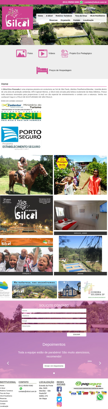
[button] (8, 363)
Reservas (53, 20)
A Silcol (49, 16)
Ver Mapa (43, 398)
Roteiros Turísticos (64, 16)
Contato (76, 20)
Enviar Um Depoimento (54, 366)
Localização (88, 20)
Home (40, 16)
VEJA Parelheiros (97, 16)
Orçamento (65, 20)
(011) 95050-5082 (71, 2)
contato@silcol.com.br (95, 2)
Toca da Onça (81, 16)
